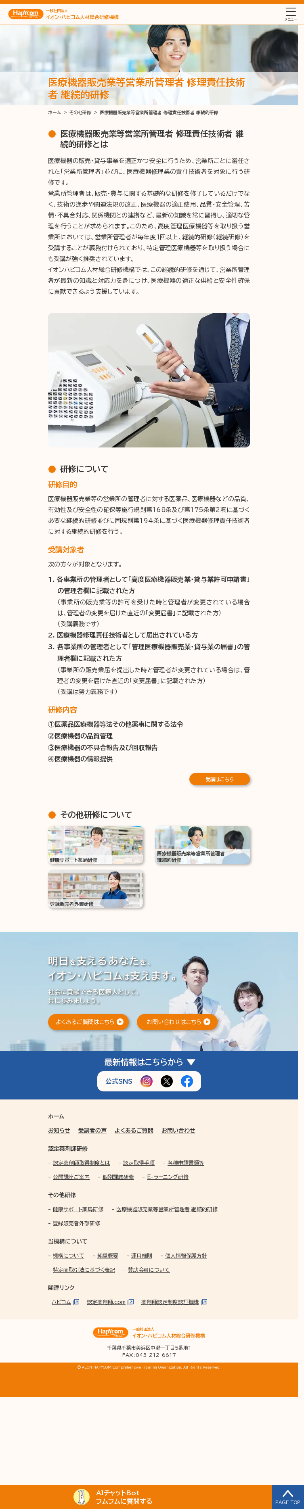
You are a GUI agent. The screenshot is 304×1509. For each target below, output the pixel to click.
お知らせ (59, 1130)
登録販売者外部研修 (76, 1223)
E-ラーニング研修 (168, 1177)
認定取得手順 (139, 1163)
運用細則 (141, 1255)
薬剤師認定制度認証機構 (170, 1302)
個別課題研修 (118, 1177)
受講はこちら (219, 779)
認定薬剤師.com (106, 1302)
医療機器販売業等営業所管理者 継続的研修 (167, 1209)
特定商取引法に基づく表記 (84, 1270)
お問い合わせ (178, 1130)
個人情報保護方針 (186, 1255)
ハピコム (61, 1302)
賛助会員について (149, 1270)
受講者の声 (92, 1130)
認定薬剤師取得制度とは (81, 1163)
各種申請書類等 (186, 1163)
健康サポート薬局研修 (78, 1209)
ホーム (56, 1116)
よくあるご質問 (134, 1130)
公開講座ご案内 (71, 1177)
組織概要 (107, 1255)
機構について (68, 1255)
